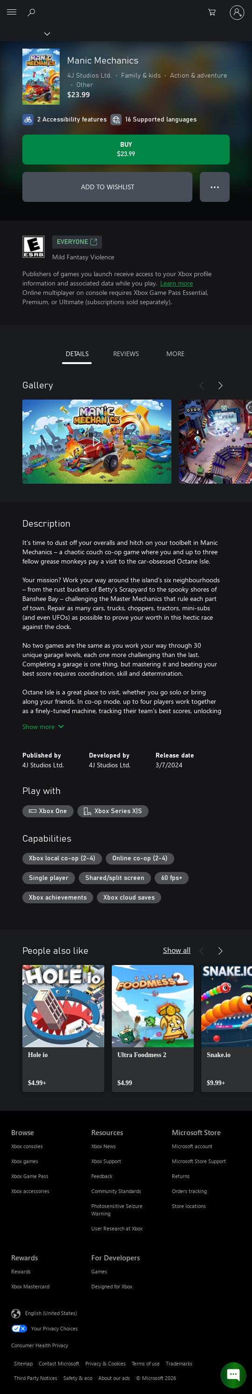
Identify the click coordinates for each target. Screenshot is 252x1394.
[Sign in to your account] (237, 12)
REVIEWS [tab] (126, 353)
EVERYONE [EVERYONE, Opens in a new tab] (77, 242)
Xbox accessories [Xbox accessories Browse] (30, 1191)
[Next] (220, 385)
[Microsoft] (126, 7)
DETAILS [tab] (77, 353)
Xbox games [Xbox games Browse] (24, 1161)
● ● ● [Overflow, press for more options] (215, 186)
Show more (43, 726)
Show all (177, 950)
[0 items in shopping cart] (215, 12)
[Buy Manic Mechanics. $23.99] (126, 149)
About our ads (114, 1378)
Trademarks (179, 1363)
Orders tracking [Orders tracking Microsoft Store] (189, 1191)
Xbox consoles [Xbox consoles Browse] (27, 1146)
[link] (63, 1028)
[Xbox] (24, 33)
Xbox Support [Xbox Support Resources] (106, 1161)
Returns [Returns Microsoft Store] (181, 1176)
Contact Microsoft (59, 1363)
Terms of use (146, 1363)
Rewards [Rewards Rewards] (21, 1271)
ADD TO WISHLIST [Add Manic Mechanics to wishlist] (107, 186)
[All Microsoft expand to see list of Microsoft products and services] (11, 12)
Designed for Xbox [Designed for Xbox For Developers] (111, 1286)
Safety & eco (77, 1378)
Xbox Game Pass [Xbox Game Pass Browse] (29, 1176)
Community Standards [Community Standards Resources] (116, 1191)
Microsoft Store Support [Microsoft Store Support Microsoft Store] (199, 1161)
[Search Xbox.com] (33, 12)
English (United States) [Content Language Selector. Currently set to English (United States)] (51, 1313)
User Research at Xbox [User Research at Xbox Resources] (117, 1228)
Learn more (176, 283)
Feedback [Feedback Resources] (101, 1176)
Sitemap (23, 1363)
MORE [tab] (175, 353)
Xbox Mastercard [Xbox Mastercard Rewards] (30, 1286)
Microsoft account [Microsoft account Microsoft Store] (192, 1146)
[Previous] (201, 385)
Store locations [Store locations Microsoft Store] (189, 1206)
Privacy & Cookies (105, 1363)
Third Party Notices (35, 1378)
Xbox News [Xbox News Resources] (103, 1146)
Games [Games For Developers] (99, 1271)
